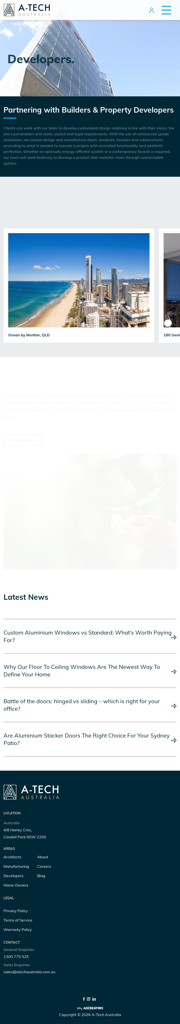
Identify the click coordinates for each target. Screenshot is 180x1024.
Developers (13, 875)
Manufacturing (16, 866)
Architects (12, 857)
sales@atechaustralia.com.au (29, 971)
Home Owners (16, 885)
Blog (41, 875)
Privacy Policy (16, 910)
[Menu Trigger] (164, 10)
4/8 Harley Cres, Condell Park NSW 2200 (25, 833)
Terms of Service (18, 920)
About (42, 857)
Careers (44, 866)
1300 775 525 (16, 956)
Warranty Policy (18, 929)
